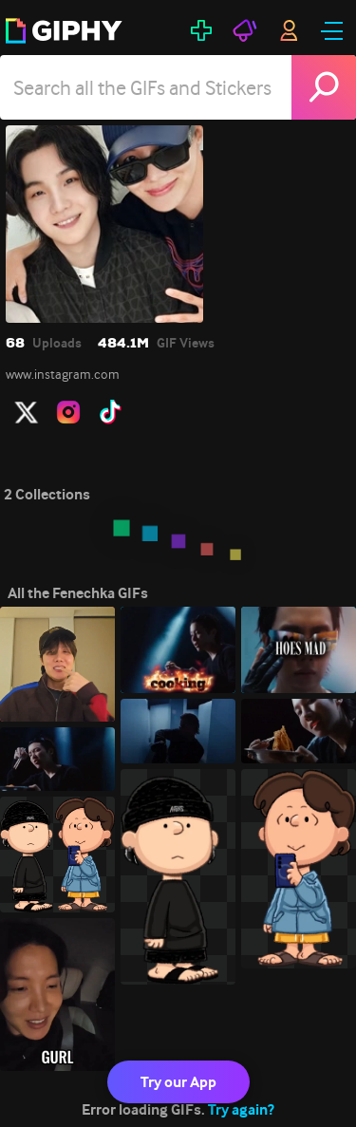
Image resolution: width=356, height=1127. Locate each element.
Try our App (178, 1082)
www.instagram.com (63, 374)
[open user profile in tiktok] (110, 412)
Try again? (241, 1109)
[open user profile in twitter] (26, 412)
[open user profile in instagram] (68, 412)
